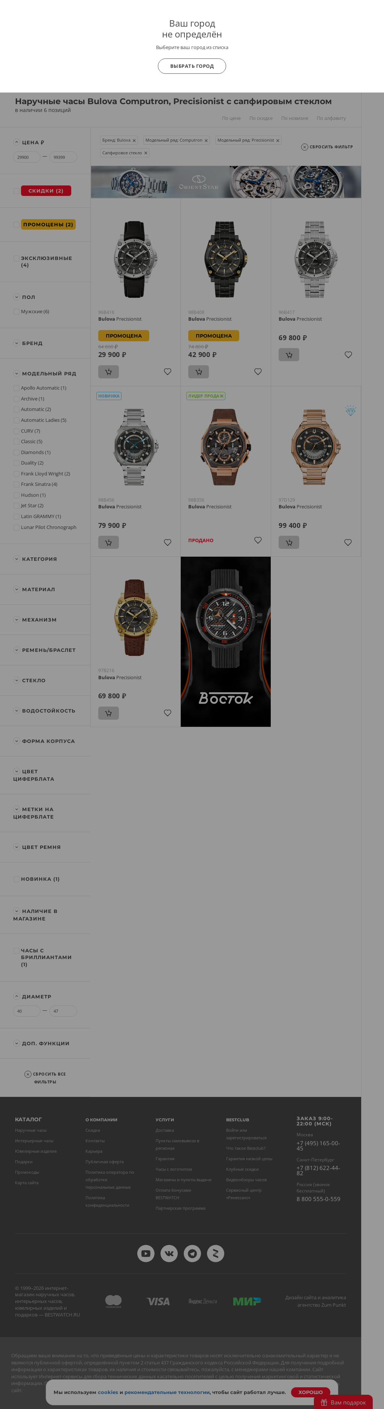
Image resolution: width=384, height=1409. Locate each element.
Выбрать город (192, 66)
